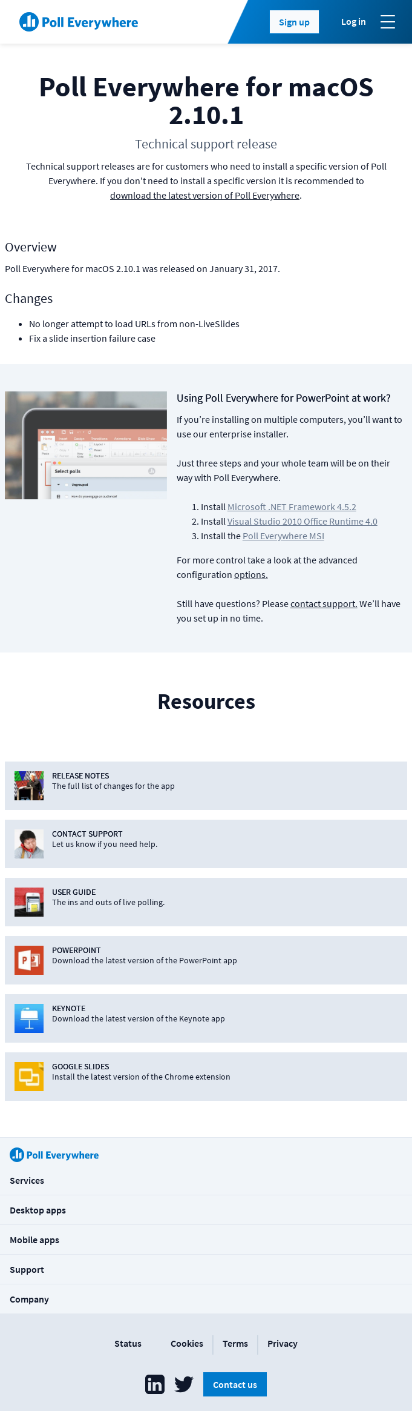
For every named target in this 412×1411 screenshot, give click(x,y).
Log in (353, 21)
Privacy (282, 1343)
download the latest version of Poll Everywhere (204, 195)
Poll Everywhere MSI (283, 536)
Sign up (294, 22)
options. (251, 574)
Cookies (187, 1343)
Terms (235, 1343)
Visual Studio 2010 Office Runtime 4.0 (302, 521)
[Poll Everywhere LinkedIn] (155, 1384)
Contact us (235, 1384)
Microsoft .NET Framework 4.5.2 (291, 506)
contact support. (324, 603)
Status (128, 1343)
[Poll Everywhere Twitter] (184, 1384)
